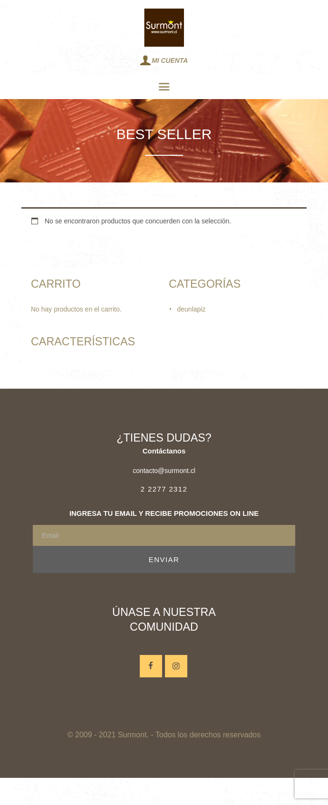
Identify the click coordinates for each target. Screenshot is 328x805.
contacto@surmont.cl (164, 470)
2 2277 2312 (164, 489)
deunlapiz (191, 309)
